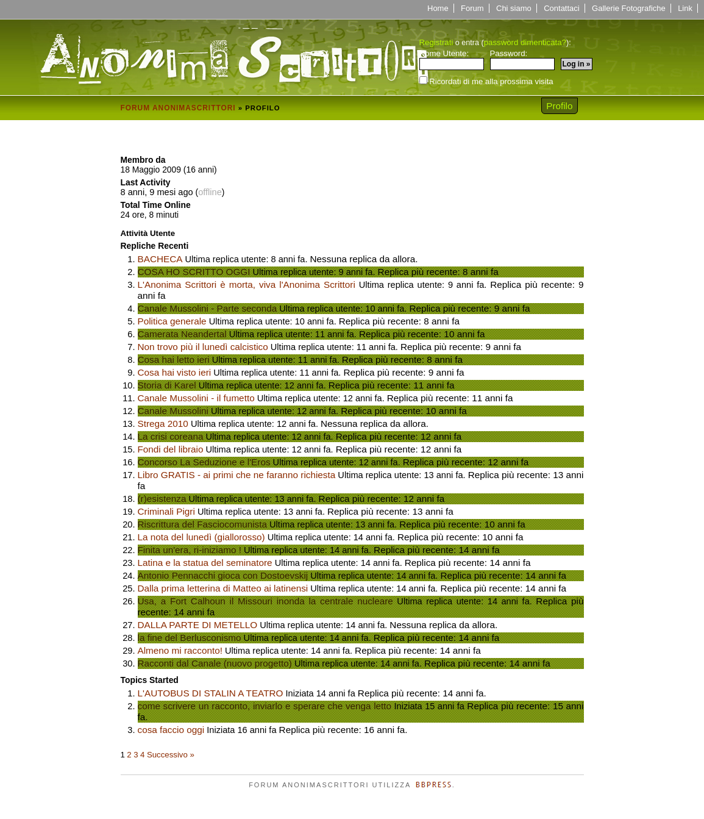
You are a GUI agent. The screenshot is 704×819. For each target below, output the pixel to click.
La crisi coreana (171, 436)
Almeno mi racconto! (180, 650)
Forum (472, 8)
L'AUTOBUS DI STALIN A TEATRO (210, 693)
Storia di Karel (167, 385)
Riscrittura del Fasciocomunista (203, 524)
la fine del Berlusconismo (189, 637)
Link (685, 8)
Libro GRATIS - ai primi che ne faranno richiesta (237, 475)
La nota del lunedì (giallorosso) (201, 537)
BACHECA (160, 259)
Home (438, 8)
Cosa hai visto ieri (175, 372)
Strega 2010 (163, 423)
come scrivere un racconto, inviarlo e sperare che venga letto (265, 706)
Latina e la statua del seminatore (205, 562)
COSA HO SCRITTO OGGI (194, 271)
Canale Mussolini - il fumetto (196, 398)
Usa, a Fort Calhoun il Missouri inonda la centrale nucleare (265, 601)
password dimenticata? (525, 42)
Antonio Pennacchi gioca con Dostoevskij (223, 575)
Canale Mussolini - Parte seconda (207, 308)
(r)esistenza (162, 498)
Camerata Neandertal (182, 334)
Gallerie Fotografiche (629, 8)
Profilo (559, 106)
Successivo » (170, 754)
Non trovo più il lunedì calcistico (203, 347)
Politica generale (172, 321)
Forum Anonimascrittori (178, 108)
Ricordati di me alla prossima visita (486, 80)
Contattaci (562, 8)
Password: (522, 59)
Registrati (436, 42)
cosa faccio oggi (171, 729)
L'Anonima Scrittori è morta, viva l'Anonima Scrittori (246, 284)
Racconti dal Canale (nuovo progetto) (215, 663)
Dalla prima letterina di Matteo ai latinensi (223, 588)
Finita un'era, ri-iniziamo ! (189, 550)
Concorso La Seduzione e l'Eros (204, 462)
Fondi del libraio (171, 449)
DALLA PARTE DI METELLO (198, 625)
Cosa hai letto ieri (174, 359)
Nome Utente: (451, 59)
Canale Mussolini (173, 411)
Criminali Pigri (166, 511)
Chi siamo (514, 8)
